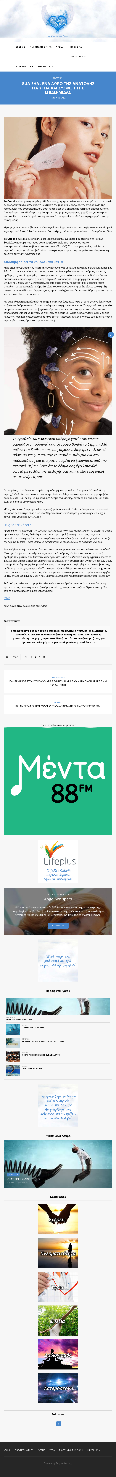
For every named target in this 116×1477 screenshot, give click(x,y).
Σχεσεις (20, 47)
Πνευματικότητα (24, 1450)
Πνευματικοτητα (41, 47)
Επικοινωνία (94, 1450)
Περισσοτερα (58, 926)
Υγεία (63, 98)
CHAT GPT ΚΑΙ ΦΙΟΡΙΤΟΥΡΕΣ (19, 1019)
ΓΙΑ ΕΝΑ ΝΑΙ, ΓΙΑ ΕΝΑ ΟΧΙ (33, 1027)
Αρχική (7, 1450)
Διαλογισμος (78, 56)
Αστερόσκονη (24, 66)
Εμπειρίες (44, 66)
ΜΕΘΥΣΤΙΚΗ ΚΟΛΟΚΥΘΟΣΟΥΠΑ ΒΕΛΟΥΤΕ (41, 1055)
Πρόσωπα (76, 47)
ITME (7, 598)
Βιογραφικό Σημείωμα (71, 1450)
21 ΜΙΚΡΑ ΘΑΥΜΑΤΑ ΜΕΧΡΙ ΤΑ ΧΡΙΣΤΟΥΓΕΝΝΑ (43, 1041)
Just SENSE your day (32, 1068)
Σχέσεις (41, 1450)
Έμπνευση (22, 1182)
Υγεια (59, 47)
